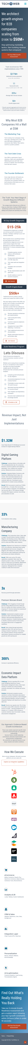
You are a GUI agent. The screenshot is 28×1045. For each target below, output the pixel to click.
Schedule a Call (11, 402)
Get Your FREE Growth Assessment (14, 55)
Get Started (10, 281)
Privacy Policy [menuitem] (10, 1036)
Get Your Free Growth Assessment (14, 1026)
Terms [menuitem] (3, 1036)
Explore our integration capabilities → (14, 762)
